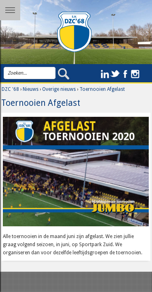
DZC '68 (10, 89)
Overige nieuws (59, 89)
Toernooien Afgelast (102, 89)
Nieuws (31, 89)
